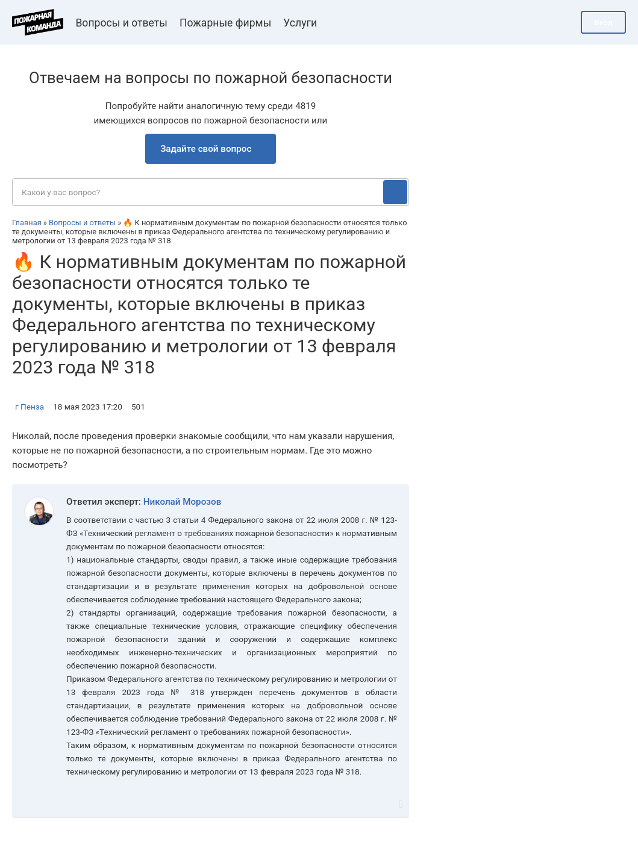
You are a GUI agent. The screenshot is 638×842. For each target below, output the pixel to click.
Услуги (300, 23)
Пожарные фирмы (225, 23)
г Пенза (29, 406)
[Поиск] (395, 192)
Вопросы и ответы (121, 23)
